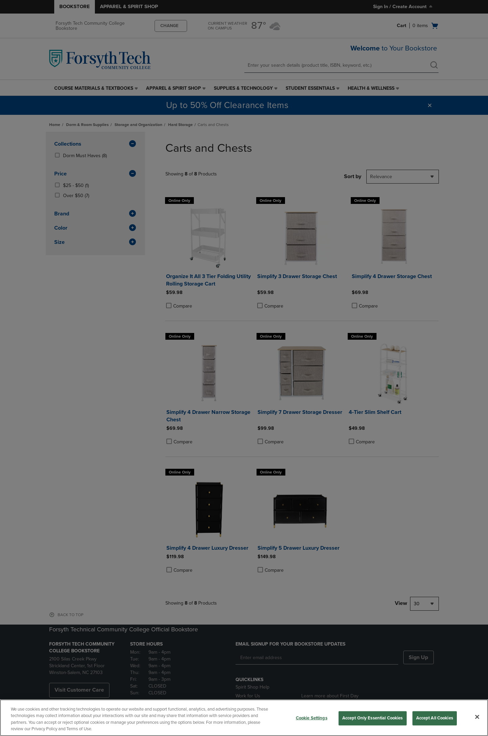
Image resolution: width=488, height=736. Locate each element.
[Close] (477, 716)
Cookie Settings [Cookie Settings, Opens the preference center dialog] (311, 718)
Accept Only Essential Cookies (372, 718)
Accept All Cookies (434, 718)
